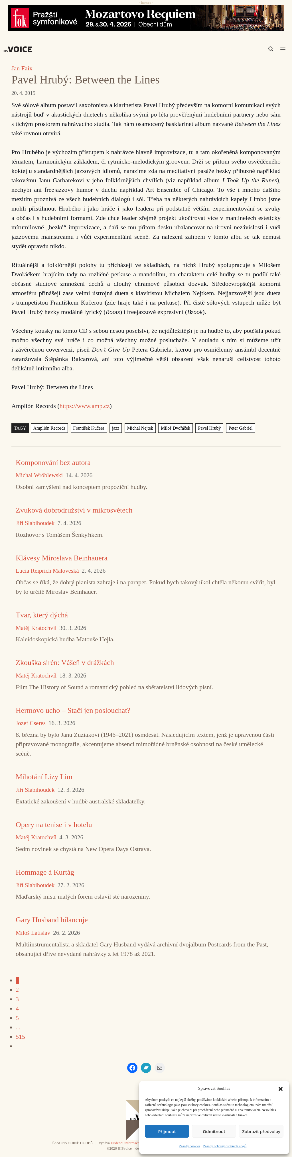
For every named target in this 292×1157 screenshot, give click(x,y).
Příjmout (167, 1131)
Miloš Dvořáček (175, 428)
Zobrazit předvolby (261, 1131)
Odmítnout (214, 1131)
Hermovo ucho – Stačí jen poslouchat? (73, 710)
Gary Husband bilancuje (52, 920)
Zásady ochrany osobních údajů (224, 1146)
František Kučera (88, 428)
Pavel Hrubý (209, 428)
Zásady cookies (189, 1146)
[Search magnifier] (271, 49)
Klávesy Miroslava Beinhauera (62, 558)
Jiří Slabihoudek (35, 523)
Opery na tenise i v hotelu (54, 825)
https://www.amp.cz (85, 405)
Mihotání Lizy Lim (44, 777)
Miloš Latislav (33, 933)
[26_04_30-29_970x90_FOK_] (146, 18)
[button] (280, 1088)
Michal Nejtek (140, 428)
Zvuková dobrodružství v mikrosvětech (74, 510)
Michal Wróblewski (39, 475)
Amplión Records (49, 428)
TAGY (20, 428)
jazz (115, 428)
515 (20, 1036)
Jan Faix (22, 68)
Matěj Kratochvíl (36, 628)
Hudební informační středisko (133, 1143)
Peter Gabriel (241, 428)
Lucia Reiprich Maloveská (47, 571)
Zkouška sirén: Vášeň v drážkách (65, 662)
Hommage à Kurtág (45, 872)
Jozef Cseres (31, 723)
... (18, 1027)
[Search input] (243, 49)
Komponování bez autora (53, 462)
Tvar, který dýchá (42, 615)
